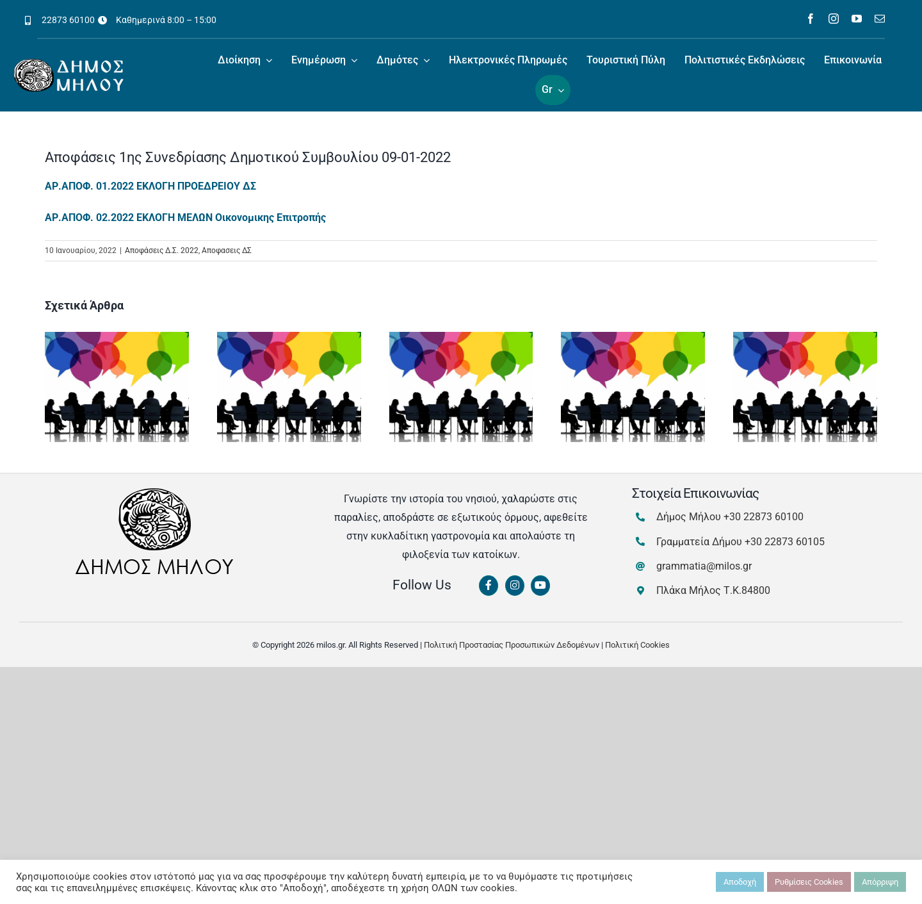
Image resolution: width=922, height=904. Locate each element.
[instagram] (834, 18)
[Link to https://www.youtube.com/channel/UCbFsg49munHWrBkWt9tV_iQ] (540, 585)
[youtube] (857, 18)
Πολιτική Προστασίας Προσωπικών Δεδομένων (511, 645)
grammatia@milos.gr (704, 566)
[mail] (880, 18)
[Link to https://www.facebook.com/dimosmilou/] (488, 585)
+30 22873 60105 (785, 542)
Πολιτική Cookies (637, 645)
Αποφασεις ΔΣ (227, 250)
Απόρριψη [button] (880, 882)
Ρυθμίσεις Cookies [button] (809, 882)
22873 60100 (68, 20)
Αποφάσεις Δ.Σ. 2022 (161, 250)
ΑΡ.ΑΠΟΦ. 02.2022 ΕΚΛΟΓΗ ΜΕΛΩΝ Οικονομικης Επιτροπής (185, 217)
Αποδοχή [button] (740, 882)
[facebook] (810, 18)
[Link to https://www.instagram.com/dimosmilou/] (514, 585)
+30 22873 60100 (764, 517)
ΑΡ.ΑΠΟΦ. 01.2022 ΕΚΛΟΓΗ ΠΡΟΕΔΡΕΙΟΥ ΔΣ (150, 186)
